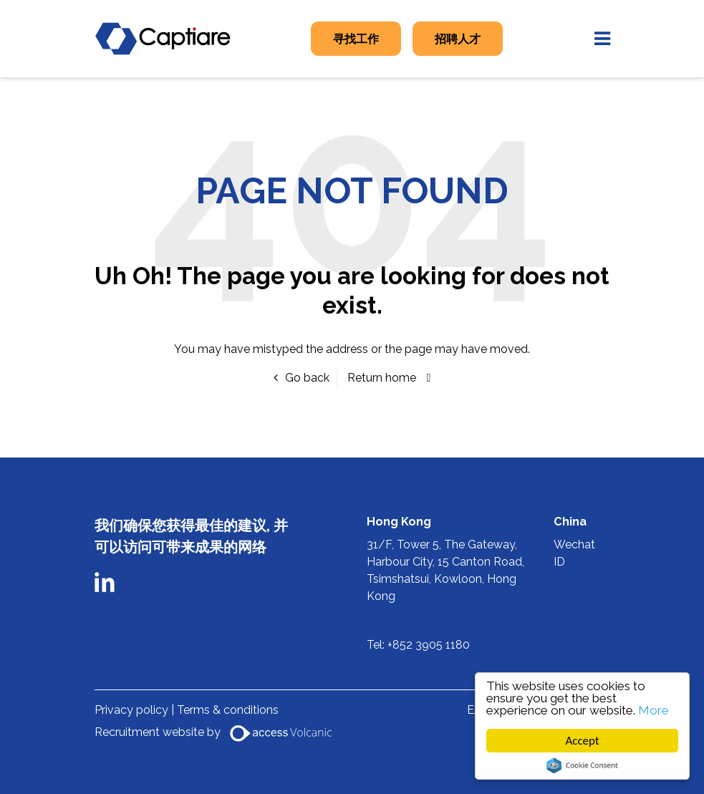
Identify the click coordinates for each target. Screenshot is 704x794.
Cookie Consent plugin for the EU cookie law (582, 765)
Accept (582, 740)
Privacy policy (133, 710)
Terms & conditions (228, 710)
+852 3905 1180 (428, 645)
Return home (381, 377)
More (653, 710)
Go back (307, 377)
